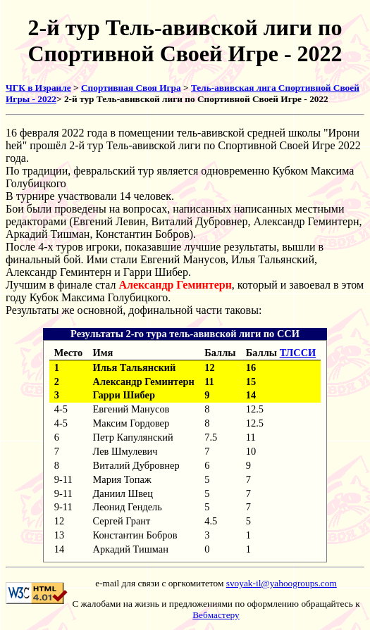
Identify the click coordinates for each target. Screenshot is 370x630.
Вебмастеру (216, 615)
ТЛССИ (298, 352)
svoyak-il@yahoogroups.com (281, 583)
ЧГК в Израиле (38, 87)
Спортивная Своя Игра (131, 87)
